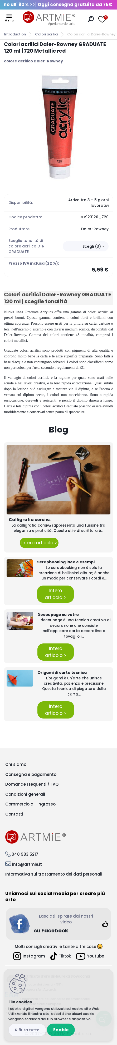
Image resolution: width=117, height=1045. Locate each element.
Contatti (14, 814)
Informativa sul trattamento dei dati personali (53, 874)
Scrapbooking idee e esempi (66, 562)
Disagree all (27, 1030)
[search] (91, 19)
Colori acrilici (46, 34)
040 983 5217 (25, 854)
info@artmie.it (27, 864)
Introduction (15, 34)
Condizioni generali (25, 794)
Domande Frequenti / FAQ (31, 784)
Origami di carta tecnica (62, 672)
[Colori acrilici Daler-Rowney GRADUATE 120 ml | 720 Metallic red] (58, 126)
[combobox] (86, 246)
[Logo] (49, 18)
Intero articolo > (39, 543)
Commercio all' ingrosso (30, 804)
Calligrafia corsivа (30, 520)
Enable (61, 1030)
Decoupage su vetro (58, 614)
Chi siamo (15, 764)
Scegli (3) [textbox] (91, 246)
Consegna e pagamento (30, 774)
